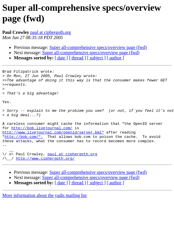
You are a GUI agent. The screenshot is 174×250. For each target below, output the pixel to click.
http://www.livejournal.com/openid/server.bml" (53, 145)
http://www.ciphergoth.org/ (45, 176)
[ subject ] (96, 57)
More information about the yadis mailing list (44, 213)
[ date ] (61, 57)
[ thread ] (77, 57)
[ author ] (115, 57)
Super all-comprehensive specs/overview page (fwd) (98, 47)
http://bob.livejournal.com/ (41, 140)
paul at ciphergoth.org (50, 32)
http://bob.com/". (24, 150)
